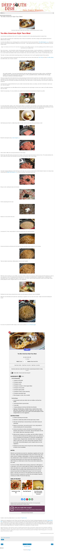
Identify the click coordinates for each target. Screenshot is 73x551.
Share (2, 539)
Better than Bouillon (12, 172)
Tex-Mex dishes (50, 57)
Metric (23, 376)
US (20, 376)
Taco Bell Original (44, 42)
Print (27, 349)
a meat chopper (16, 137)
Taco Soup (41, 57)
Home (27, 544)
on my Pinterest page (31, 324)
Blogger (29, 549)
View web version (27, 546)
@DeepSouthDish (20, 509)
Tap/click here (24, 517)
